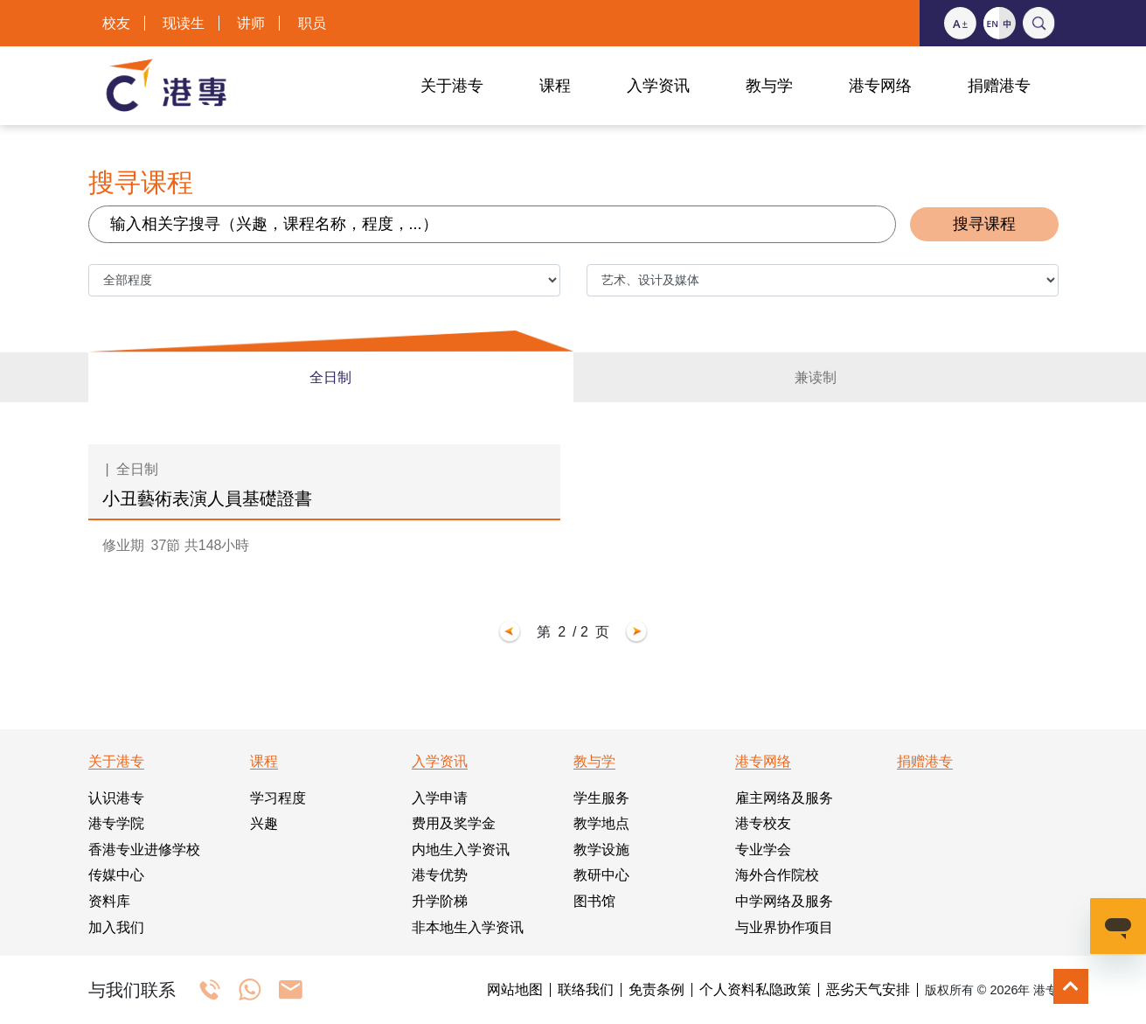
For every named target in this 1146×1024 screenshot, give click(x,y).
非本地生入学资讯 (468, 927)
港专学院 (116, 823)
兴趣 (264, 823)
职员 (312, 23)
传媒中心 (116, 874)
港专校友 (763, 823)
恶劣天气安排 (868, 990)
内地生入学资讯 (461, 849)
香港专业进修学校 (144, 849)
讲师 (251, 23)
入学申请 (440, 798)
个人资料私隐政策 (755, 990)
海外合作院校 (777, 874)
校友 (116, 23)
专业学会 (763, 849)
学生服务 (601, 798)
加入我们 (116, 927)
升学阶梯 (440, 901)
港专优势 (440, 874)
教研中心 (601, 874)
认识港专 (116, 798)
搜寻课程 (984, 224)
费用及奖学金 (454, 823)
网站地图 (515, 990)
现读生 (184, 23)
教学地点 (601, 823)
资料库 (109, 901)
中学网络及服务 (784, 901)
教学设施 (601, 849)
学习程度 (278, 798)
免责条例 (656, 990)
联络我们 (586, 990)
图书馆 (594, 901)
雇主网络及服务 (784, 798)
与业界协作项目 (784, 927)
